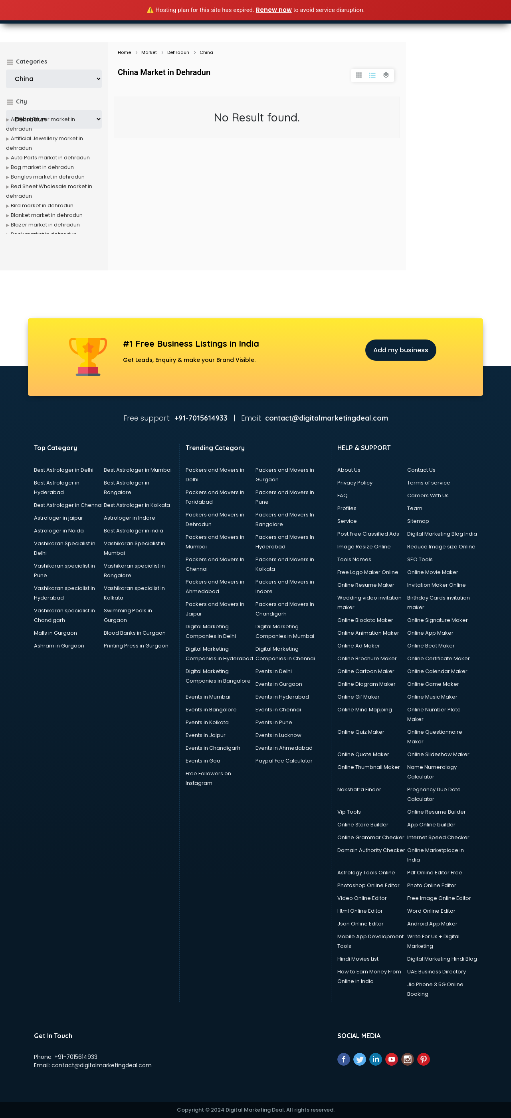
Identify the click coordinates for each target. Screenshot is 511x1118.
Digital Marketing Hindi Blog (442, 959)
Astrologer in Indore (129, 518)
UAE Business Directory (436, 971)
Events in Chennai (278, 709)
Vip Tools (349, 812)
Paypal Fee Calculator (284, 761)
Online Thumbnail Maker (368, 767)
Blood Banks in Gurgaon (135, 633)
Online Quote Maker (363, 754)
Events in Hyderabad (282, 697)
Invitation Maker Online (436, 585)
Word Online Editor (431, 911)
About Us (348, 470)
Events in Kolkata (207, 722)
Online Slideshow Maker (438, 754)
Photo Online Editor (431, 885)
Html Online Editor (360, 911)
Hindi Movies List (357, 959)
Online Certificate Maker (438, 658)
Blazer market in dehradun (45, 224)
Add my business (400, 350)
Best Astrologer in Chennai (68, 505)
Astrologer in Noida (59, 530)
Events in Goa (203, 761)
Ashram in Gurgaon (59, 645)
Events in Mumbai (208, 697)
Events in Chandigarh (213, 748)
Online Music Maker (432, 697)
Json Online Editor (360, 923)
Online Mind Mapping (364, 709)
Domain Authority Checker (371, 850)
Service (347, 521)
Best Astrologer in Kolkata (137, 505)
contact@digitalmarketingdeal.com (101, 1065)
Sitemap (418, 521)
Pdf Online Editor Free (434, 872)
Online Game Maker (433, 684)
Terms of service (428, 483)
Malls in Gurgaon (55, 633)
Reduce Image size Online (441, 546)
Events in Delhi (274, 671)
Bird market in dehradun (42, 205)
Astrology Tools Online (366, 872)
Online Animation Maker (368, 633)
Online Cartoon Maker (365, 671)
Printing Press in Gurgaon (136, 645)
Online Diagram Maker (366, 684)
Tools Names (354, 559)
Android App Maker (432, 923)
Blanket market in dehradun (47, 215)
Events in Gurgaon (279, 684)
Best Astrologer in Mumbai (138, 470)
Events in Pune (274, 722)
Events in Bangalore (211, 709)
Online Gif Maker (358, 697)
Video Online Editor (362, 898)
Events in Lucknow (278, 735)
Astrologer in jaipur (58, 518)
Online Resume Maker (365, 585)
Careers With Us (428, 495)
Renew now (274, 10)
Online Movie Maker (432, 572)
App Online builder (431, 824)
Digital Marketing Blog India (442, 534)
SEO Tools (420, 559)
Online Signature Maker (437, 620)
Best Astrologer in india (133, 530)
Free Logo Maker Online (367, 572)
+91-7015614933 (75, 1057)
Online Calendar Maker (437, 671)
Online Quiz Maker (360, 732)
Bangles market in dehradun (48, 177)
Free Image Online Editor (439, 898)
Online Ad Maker (358, 645)
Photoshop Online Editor (368, 885)
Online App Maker (430, 633)
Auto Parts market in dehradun (50, 157)
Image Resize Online (364, 546)
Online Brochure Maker (367, 658)
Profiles (347, 508)
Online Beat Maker (431, 645)
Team (414, 508)
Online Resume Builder (436, 812)
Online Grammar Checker (370, 837)
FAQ (342, 495)
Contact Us (421, 470)
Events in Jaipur (206, 735)
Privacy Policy (354, 483)
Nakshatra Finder (359, 789)
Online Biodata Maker (365, 620)
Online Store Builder (362, 824)
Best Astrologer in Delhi (63, 470)
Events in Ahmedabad (284, 748)
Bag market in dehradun (42, 167)
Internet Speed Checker (438, 837)
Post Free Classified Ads (368, 534)
